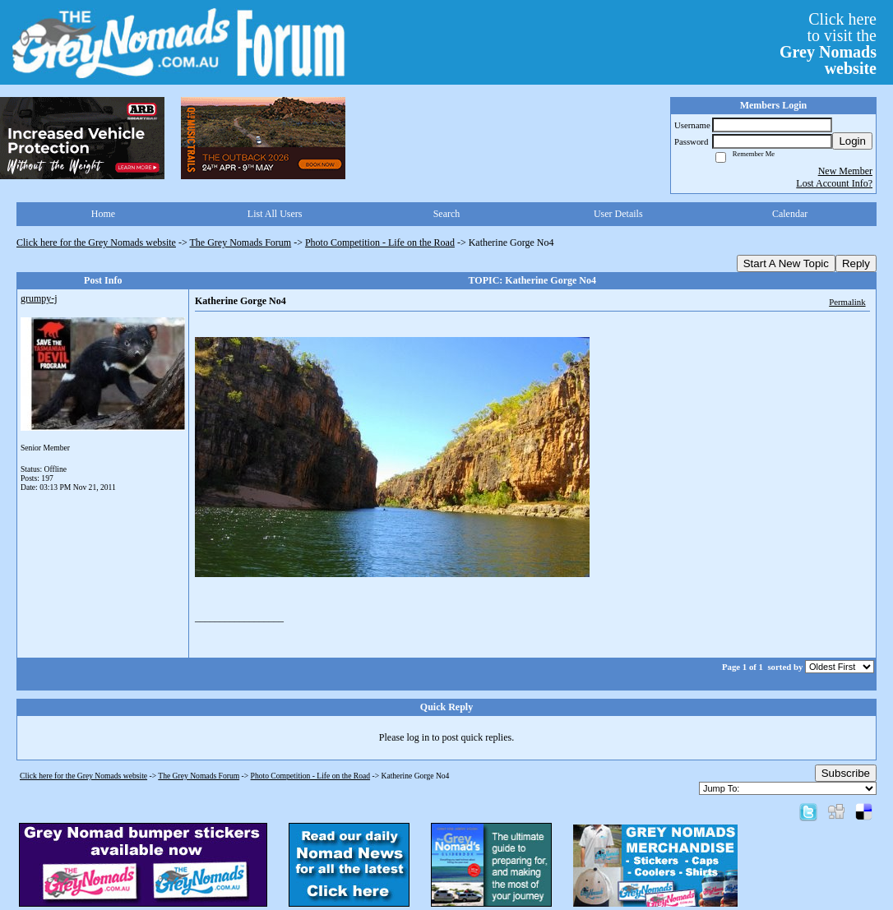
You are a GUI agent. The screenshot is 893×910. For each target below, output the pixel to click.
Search (446, 213)
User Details (618, 213)
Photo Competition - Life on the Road (380, 242)
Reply (856, 263)
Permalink (847, 302)
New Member (845, 171)
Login (852, 141)
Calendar (789, 213)
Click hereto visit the (828, 43)
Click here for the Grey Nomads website (96, 242)
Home (103, 213)
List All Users (275, 213)
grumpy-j (39, 298)
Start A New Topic (786, 263)
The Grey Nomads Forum (241, 242)
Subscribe (845, 773)
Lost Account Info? (834, 183)
